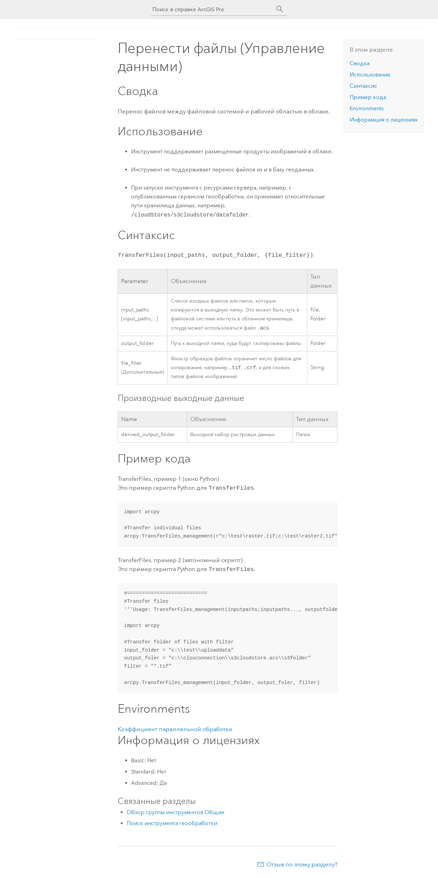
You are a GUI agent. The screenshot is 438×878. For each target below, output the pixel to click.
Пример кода (368, 97)
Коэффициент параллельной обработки (175, 729)
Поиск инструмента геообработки (172, 823)
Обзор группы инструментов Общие (175, 812)
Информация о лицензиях (384, 119)
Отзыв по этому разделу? (302, 864)
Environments (367, 108)
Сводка (360, 63)
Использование (370, 74)
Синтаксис (363, 86)
